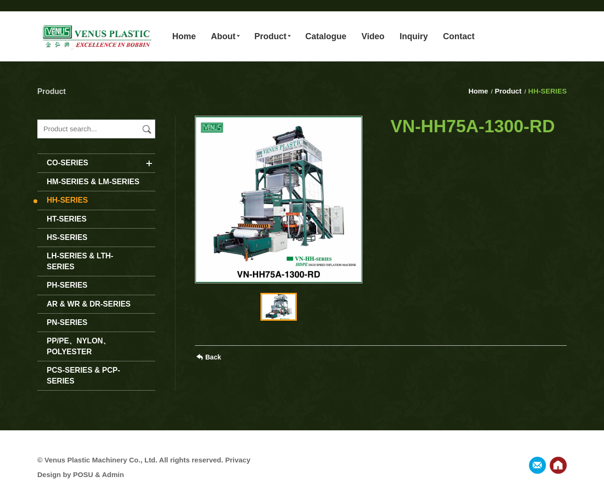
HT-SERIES (66, 219)
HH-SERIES (67, 200)
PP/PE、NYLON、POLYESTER (78, 346)
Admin (113, 474)
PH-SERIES (67, 285)
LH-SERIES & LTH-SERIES (80, 261)
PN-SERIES (67, 322)
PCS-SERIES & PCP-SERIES (83, 375)
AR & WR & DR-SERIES (89, 304)
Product (508, 91)
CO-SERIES (67, 163)
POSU (83, 474)
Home (479, 91)
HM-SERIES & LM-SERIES (93, 182)
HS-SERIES (67, 237)
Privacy (237, 460)
